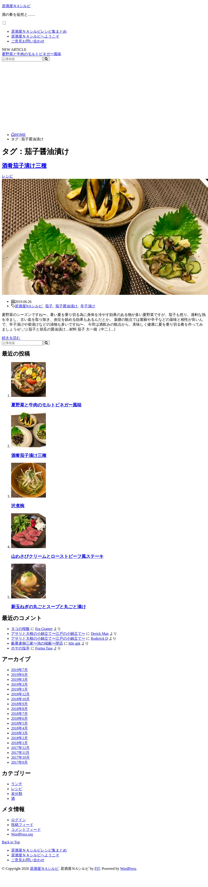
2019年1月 (19, 689)
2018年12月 (20, 694)
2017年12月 (20, 748)
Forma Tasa (44, 648)
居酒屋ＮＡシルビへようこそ (35, 36)
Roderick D (99, 638)
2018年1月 (19, 743)
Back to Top (11, 842)
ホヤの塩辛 (20, 648)
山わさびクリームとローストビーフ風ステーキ (57, 556)
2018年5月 (19, 723)
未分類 (16, 794)
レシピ (7, 176)
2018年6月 (19, 718)
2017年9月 (19, 762)
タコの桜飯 (20, 629)
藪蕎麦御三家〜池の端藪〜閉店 (37, 643)
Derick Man (100, 634)
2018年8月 (19, 709)
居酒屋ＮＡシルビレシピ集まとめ (39, 31)
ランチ (16, 784)
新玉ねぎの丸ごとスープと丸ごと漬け (48, 606)
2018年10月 (20, 699)
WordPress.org (22, 834)
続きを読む (11, 338)
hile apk (74, 643)
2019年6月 (19, 675)
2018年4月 (19, 728)
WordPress (128, 869)
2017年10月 (20, 757)
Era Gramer (44, 629)
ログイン (18, 820)
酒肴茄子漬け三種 (24, 166)
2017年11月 (20, 753)
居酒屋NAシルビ (28, 306)
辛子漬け (87, 306)
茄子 (49, 306)
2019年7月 (19, 670)
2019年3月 (19, 679)
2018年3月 (19, 733)
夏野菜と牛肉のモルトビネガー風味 (31, 54)
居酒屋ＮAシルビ (16, 6)
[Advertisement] (104, 96)
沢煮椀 (17, 505)
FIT (97, 869)
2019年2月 (19, 684)
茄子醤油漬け (66, 306)
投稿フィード (22, 825)
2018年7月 (19, 714)
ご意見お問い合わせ (27, 41)
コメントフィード (26, 830)
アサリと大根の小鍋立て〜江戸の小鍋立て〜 (48, 634)
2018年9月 (19, 704)
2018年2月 (19, 738)
